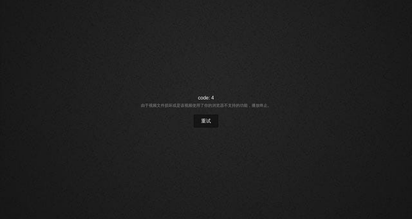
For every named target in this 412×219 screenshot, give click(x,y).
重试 (206, 120)
